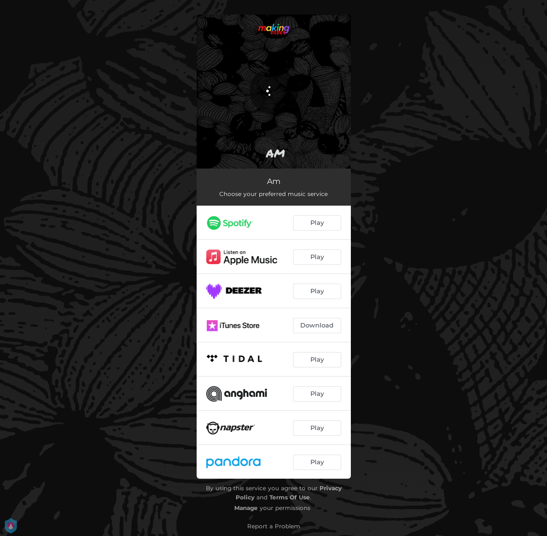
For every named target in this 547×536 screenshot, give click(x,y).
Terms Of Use (289, 497)
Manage (246, 507)
